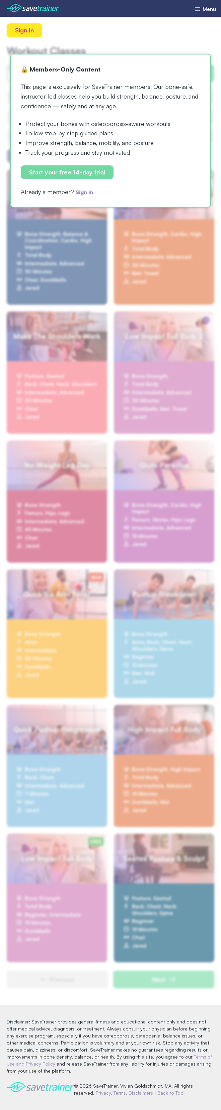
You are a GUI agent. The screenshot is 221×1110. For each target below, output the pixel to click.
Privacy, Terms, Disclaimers (127, 1093)
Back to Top (173, 1093)
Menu (203, 9)
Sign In (25, 30)
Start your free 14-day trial (68, 172)
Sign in (86, 193)
